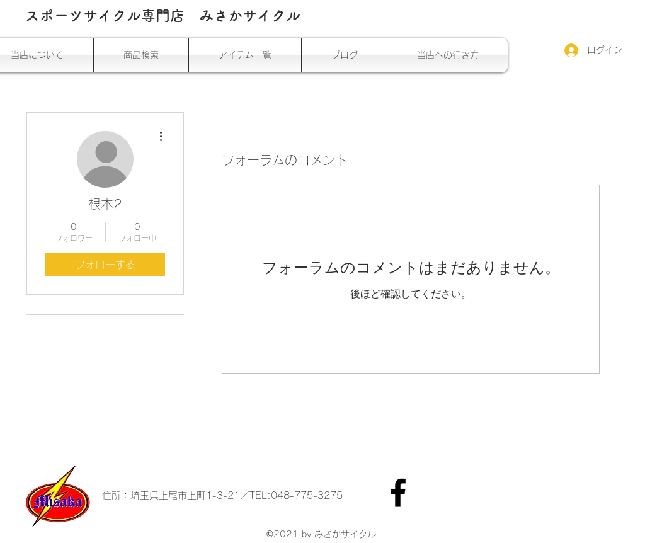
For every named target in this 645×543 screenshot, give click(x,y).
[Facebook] (398, 493)
